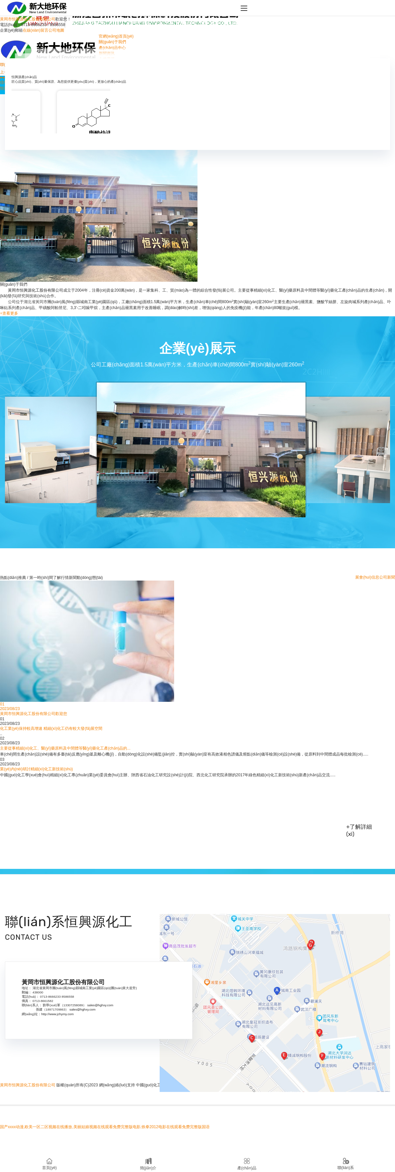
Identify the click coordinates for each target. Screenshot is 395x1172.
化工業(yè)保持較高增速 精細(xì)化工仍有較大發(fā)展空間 (51, 728)
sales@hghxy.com (100, 1005)
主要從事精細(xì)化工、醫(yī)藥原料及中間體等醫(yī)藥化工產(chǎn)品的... (65, 748)
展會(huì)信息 (367, 577)
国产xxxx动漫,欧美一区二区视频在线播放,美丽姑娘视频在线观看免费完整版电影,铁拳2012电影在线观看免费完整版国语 (105, 1127)
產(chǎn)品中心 (112, 47)
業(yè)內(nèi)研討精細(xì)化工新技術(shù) (36, 769)
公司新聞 (387, 577)
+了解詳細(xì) (359, 830)
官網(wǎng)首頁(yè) (116, 36)
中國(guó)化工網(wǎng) (156, 1085)
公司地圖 (56, 30)
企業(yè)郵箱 (11, 30)
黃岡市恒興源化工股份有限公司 (106, 811)
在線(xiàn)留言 (35, 30)
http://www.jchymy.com (57, 1014)
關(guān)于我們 (112, 42)
